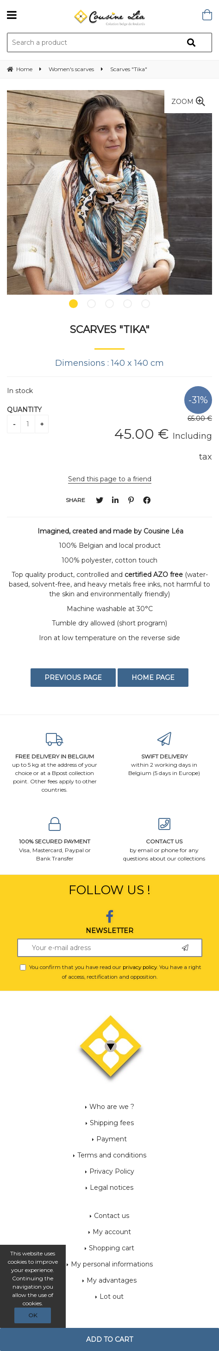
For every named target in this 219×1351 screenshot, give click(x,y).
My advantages (112, 1280)
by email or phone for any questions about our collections (164, 839)
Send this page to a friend (109, 479)
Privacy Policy (111, 1171)
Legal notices (111, 1187)
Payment (111, 1139)
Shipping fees (112, 1123)
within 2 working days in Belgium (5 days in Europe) (164, 754)
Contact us (111, 1216)
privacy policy (140, 967)
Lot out (112, 1296)
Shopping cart (111, 1248)
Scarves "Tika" (110, 329)
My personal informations (112, 1264)
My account (112, 1232)
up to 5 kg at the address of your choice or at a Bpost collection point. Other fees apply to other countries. (55, 763)
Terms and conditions (111, 1155)
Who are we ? (111, 1107)
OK (32, 1315)
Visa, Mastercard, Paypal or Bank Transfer (55, 839)
